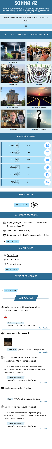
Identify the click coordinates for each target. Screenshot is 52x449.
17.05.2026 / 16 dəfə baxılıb (31, 399)
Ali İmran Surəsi (14, 264)
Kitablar (10, 325)
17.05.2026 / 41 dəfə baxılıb (26, 426)
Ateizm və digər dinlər (15, 323)
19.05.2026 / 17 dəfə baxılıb (26, 380)
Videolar (17, 399)
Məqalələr (11, 380)
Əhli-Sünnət (12, 350)
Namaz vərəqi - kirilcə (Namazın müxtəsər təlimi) (28, 235)
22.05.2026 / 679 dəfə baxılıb (25, 325)
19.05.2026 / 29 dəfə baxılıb (34, 350)
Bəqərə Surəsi (13, 260)
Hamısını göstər (12, 241)
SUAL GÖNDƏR (21, 205)
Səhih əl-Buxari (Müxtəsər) (18, 231)
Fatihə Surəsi (12, 255)
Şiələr (10, 399)
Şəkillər (20, 350)
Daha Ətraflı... (43, 328)
